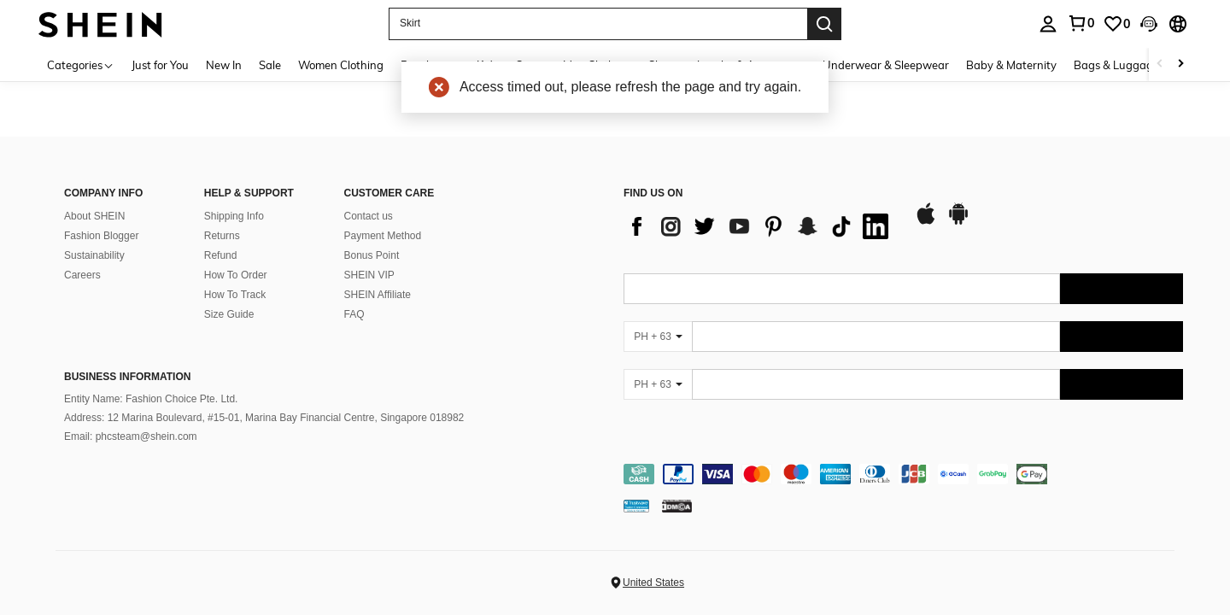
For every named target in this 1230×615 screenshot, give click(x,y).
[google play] (958, 222)
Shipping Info (234, 216)
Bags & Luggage (1116, 65)
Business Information (127, 377)
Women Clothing (341, 65)
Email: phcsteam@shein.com (130, 436)
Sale (270, 65)
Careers (82, 275)
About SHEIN (94, 216)
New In (224, 65)
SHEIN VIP (369, 275)
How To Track (235, 295)
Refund (220, 255)
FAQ (354, 314)
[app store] (926, 222)
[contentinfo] (903, 474)
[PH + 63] (658, 336)
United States (653, 583)
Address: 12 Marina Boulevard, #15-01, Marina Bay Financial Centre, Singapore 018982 (264, 418)
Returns (222, 236)
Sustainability (94, 255)
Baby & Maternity (1011, 65)
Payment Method (383, 236)
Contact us (368, 216)
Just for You (160, 65)
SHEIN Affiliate (377, 295)
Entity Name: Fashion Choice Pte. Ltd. (150, 399)
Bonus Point (372, 255)
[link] (1116, 24)
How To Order (235, 275)
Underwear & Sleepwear (886, 65)
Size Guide (229, 314)
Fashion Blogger (101, 236)
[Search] (824, 24)
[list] (760, 226)
